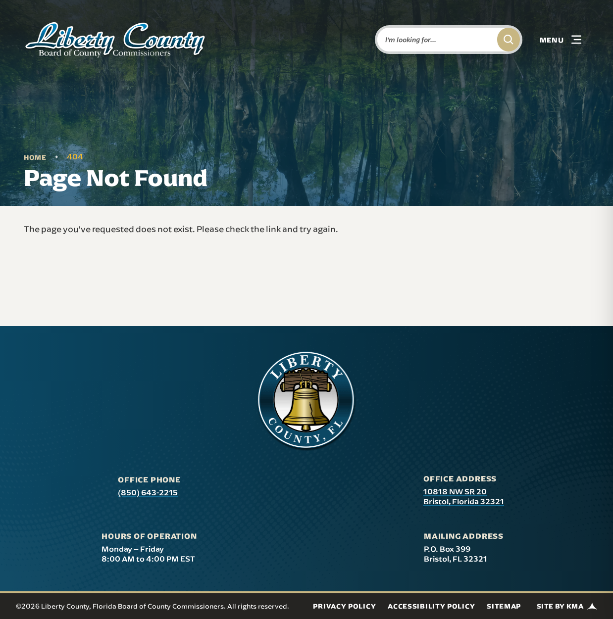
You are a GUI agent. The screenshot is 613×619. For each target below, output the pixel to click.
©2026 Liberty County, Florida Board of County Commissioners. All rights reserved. (152, 606)
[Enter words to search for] (435, 39)
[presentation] (306, 401)
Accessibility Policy (431, 606)
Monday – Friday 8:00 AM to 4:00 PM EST (148, 554)
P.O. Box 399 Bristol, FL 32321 (455, 554)
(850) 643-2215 (148, 492)
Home (35, 157)
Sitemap (504, 606)
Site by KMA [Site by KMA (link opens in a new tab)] (567, 606)
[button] (561, 39)
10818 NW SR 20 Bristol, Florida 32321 (463, 496)
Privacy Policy (344, 606)
